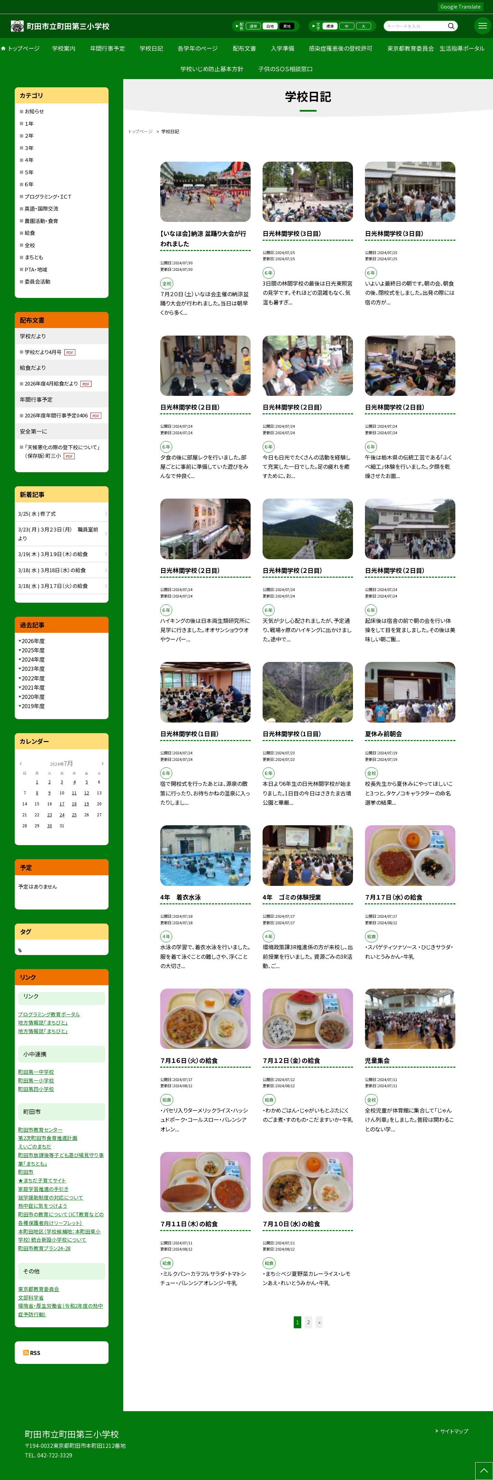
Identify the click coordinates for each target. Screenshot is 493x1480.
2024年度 (33, 659)
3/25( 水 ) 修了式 (37, 513)
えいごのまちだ (34, 1146)
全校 (30, 245)
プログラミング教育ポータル (49, 1014)
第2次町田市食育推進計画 (47, 1137)
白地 (270, 26)
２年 (29, 135)
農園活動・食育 (41, 220)
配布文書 (244, 48)
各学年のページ (198, 48)
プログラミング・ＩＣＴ (48, 196)
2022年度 (33, 678)
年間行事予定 (107, 48)
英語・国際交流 (41, 208)
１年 (29, 123)
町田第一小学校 (36, 1080)
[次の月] (102, 763)
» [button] (319, 1322)
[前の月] (21, 763)
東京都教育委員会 (38, 1288)
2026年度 (33, 641)
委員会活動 (37, 281)
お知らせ (34, 111)
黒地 (287, 26)
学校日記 (151, 48)
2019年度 (33, 706)
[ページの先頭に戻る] (484, 1471)
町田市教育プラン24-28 (44, 1248)
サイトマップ (454, 1431)
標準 (330, 26)
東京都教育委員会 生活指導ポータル (436, 48)
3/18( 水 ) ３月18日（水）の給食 (52, 570)
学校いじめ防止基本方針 (211, 68)
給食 (30, 232)
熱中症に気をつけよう (42, 1205)
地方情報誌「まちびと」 (43, 1022)
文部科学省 (31, 1297)
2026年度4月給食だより (58, 383)
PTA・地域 (36, 269)
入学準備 (282, 48)
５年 (29, 172)
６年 (29, 184)
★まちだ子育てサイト (42, 1180)
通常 (253, 26)
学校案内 (63, 48)
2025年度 (33, 650)
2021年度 (33, 687)
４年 (29, 159)
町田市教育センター (40, 1129)
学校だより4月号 (50, 351)
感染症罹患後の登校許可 (340, 48)
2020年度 (33, 696)
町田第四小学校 (36, 1088)
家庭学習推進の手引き (43, 1188)
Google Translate (461, 6)
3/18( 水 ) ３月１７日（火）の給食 (53, 585)
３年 (29, 147)
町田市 (26, 1171)
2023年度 (33, 668)
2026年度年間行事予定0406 (63, 415)
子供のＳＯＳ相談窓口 (285, 68)
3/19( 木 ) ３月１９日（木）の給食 (53, 553)
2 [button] (308, 1322)
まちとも (34, 257)
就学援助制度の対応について (50, 1197)
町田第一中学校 (36, 1071)
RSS (35, 1353)
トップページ (24, 48)
